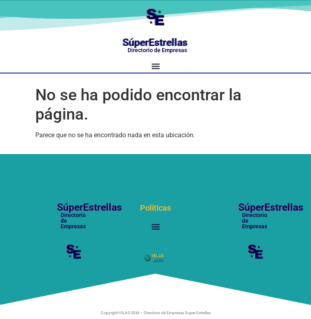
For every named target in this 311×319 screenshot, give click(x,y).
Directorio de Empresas (157, 50)
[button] (155, 66)
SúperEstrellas (155, 42)
